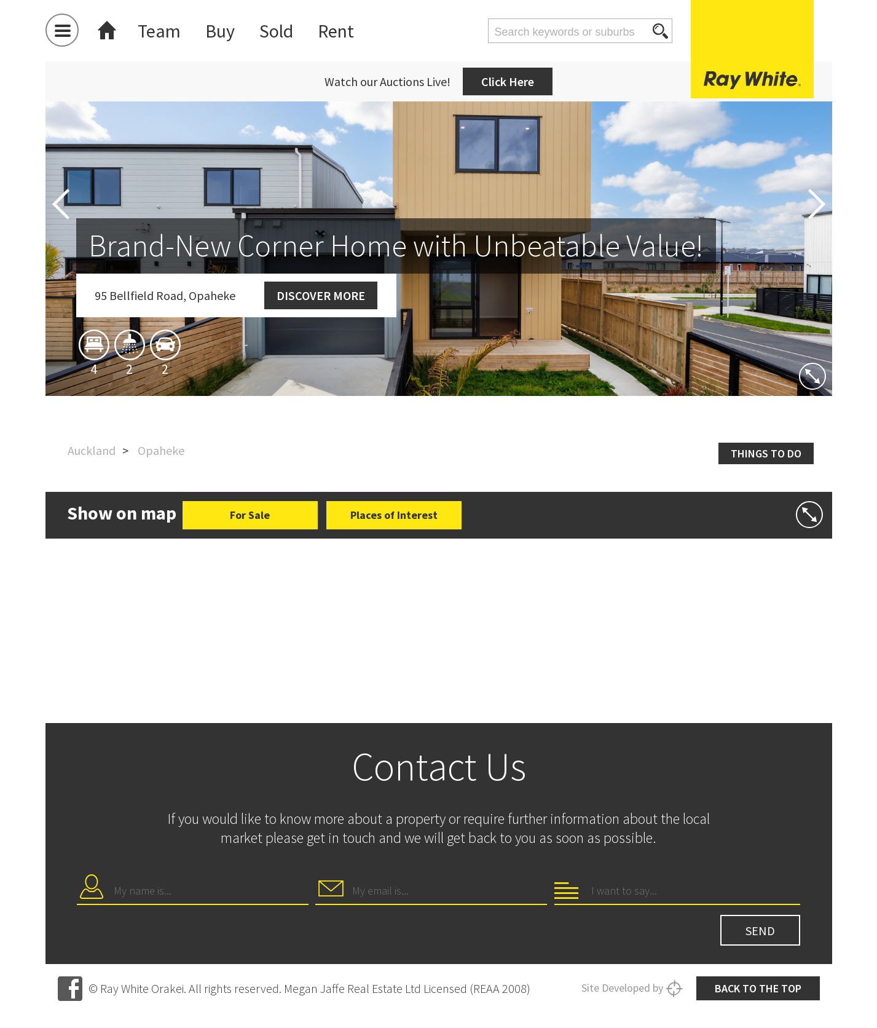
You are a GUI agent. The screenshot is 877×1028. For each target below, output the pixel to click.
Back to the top (758, 988)
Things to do (766, 453)
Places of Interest (394, 515)
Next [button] (817, 204)
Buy (220, 30)
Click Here (507, 81)
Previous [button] (61, 204)
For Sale (250, 515)
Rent (336, 30)
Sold (276, 30)
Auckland (92, 450)
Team (159, 30)
